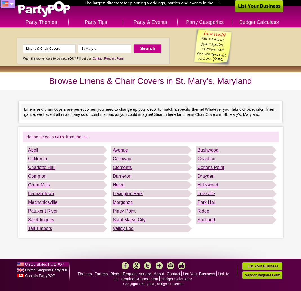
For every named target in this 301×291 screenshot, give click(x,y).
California (37, 158)
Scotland (206, 219)
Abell (33, 150)
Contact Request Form (108, 58)
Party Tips (96, 22)
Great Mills (39, 184)
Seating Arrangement (139, 279)
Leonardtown (41, 193)
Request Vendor (137, 274)
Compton (37, 176)
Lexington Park (128, 193)
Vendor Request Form (262, 275)
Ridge (203, 211)
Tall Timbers (40, 228)
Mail (170, 265)
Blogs (115, 274)
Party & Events (150, 22)
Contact (173, 274)
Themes (85, 274)
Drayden (205, 176)
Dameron (122, 176)
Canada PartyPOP (40, 276)
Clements (122, 167)
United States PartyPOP (44, 264)
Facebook (125, 265)
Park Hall (206, 202)
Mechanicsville (42, 202)
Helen (119, 184)
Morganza (123, 202)
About (159, 274)
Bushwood (208, 150)
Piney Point (124, 211)
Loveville (206, 193)
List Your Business (199, 274)
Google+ (136, 265)
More (159, 265)
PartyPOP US (44, 9)
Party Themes (41, 22)
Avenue (120, 150)
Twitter (147, 265)
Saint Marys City (129, 219)
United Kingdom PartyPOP (46, 270)
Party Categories (205, 22)
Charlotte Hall (41, 167)
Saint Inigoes (41, 219)
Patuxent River (43, 211)
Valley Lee (123, 228)
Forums (101, 274)
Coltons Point (210, 167)
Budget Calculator (259, 22)
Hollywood (207, 184)
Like (181, 265)
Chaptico (206, 158)
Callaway (122, 158)
